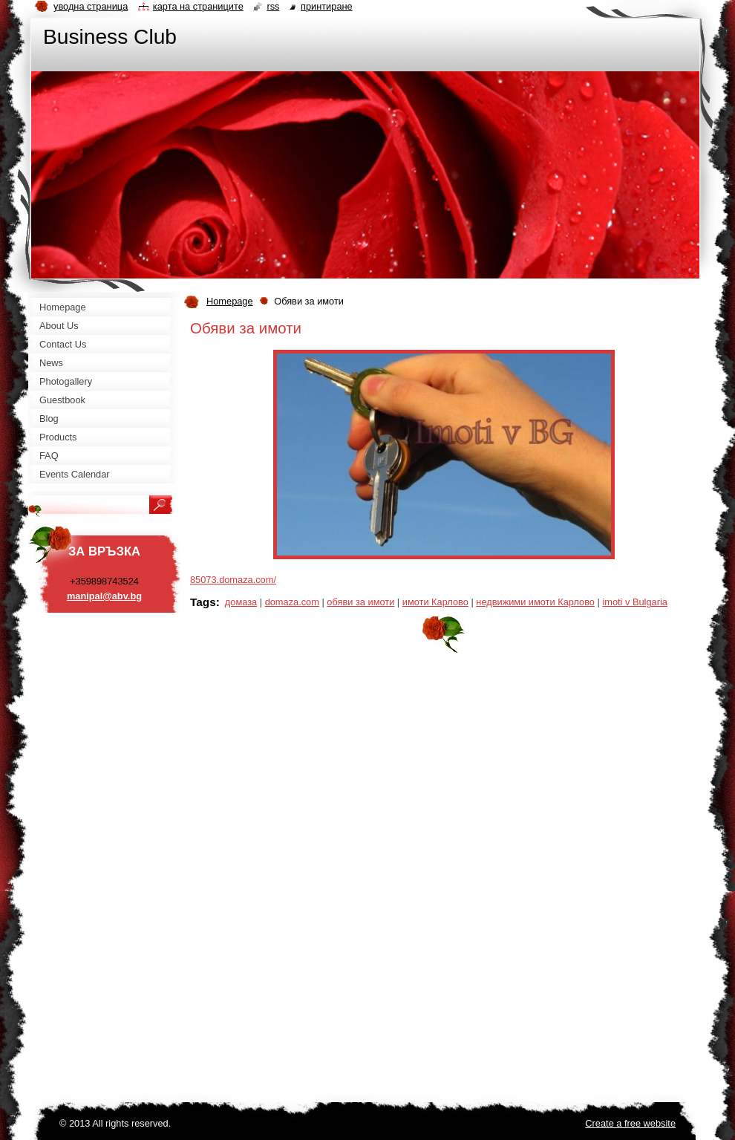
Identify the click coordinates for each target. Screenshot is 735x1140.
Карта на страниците (198, 6)
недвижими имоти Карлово (535, 602)
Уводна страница (90, 6)
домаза (241, 602)
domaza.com (292, 602)
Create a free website (630, 1123)
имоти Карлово (435, 602)
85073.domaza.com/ (233, 579)
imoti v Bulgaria (634, 602)
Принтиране (327, 6)
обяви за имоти (360, 602)
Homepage (229, 301)
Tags (203, 602)
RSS (273, 6)
